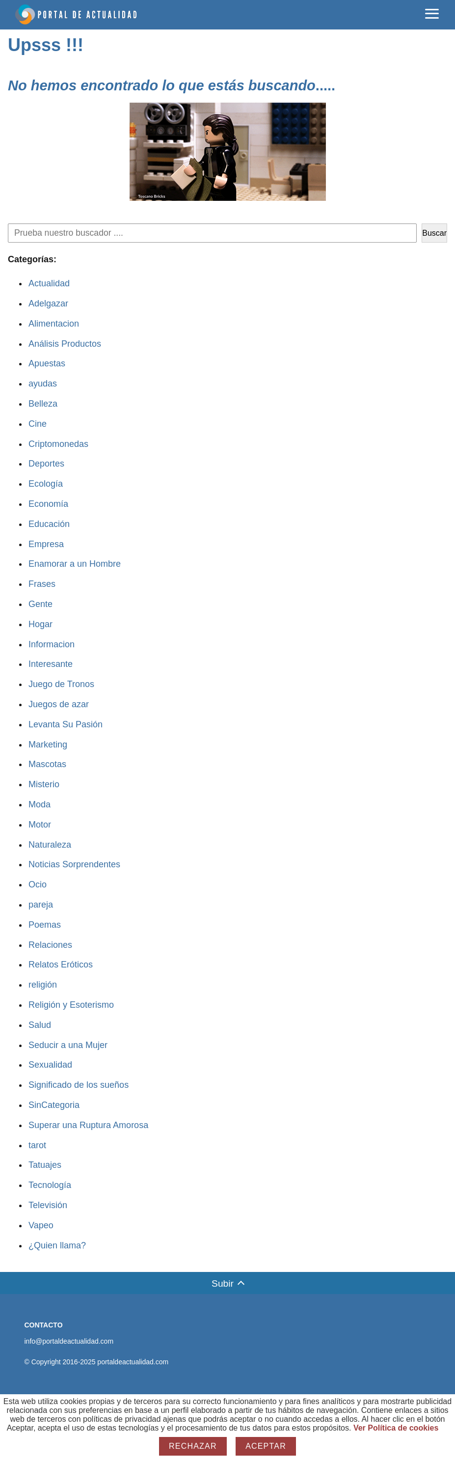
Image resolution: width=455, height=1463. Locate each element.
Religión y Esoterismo (71, 1005)
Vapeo (41, 1225)
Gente (40, 604)
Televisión (47, 1205)
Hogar (40, 624)
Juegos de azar (58, 704)
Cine (37, 424)
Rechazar (193, 1446)
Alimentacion (53, 324)
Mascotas (47, 764)
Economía (48, 504)
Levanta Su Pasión (65, 724)
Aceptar (265, 1446)
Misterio (43, 784)
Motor (39, 824)
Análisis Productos (64, 344)
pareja (40, 905)
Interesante (50, 664)
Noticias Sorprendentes (74, 864)
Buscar (434, 233)
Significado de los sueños (78, 1085)
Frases (41, 584)
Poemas (44, 925)
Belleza (42, 404)
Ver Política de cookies (395, 1428)
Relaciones (50, 945)
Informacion (51, 644)
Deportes (46, 464)
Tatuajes (44, 1165)
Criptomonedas (58, 444)
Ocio (37, 884)
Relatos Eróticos (60, 964)
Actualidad (49, 283)
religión (42, 985)
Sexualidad (50, 1065)
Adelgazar (48, 303)
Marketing (47, 744)
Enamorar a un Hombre (74, 564)
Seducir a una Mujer (67, 1045)
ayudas (42, 383)
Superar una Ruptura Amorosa (88, 1125)
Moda (39, 804)
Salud (39, 1025)
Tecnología (49, 1185)
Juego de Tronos (61, 684)
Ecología (45, 484)
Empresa (46, 544)
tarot (37, 1145)
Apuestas (46, 363)
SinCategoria (54, 1105)
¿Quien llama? (57, 1245)
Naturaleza (49, 845)
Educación (49, 524)
